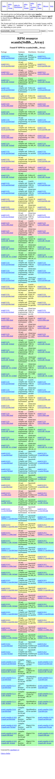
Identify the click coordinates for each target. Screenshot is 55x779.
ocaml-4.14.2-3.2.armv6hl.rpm (43, 645)
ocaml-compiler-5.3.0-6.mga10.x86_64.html (8, 671)
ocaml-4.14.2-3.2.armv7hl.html (7, 653)
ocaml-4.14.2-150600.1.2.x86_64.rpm (45, 637)
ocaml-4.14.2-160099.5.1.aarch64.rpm (45, 518)
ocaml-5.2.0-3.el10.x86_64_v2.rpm (45, 446)
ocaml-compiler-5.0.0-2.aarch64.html (8, 710)
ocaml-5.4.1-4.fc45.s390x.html (7, 73)
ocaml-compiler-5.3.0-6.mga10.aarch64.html (8, 663)
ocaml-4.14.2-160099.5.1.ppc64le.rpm (45, 525)
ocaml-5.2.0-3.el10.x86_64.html (7, 430)
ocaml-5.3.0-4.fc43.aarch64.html (7, 120)
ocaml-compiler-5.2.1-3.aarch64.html (8, 678)
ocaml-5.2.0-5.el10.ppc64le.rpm (43, 200)
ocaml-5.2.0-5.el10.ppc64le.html (7, 200)
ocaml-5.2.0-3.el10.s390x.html (7, 414)
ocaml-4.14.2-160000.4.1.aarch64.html (9, 549)
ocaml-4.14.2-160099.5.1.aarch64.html (9, 518)
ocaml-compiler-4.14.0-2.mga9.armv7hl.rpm (46, 726)
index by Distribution (18, 6)
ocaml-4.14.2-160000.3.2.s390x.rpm (44, 597)
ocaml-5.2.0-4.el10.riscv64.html (7, 311)
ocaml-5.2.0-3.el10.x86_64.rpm (43, 430)
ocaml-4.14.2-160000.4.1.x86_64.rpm (45, 573)
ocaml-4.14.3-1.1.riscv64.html (6, 510)
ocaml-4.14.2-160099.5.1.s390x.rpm (44, 533)
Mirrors (45, 6)
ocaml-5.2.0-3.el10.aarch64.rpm (43, 383)
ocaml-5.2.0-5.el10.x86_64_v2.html (9, 255)
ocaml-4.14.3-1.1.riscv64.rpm (42, 510)
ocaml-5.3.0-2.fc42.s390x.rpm (43, 168)
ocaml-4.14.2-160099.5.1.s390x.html (8, 533)
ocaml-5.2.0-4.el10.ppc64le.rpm (43, 287)
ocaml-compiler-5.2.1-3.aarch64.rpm (45, 678)
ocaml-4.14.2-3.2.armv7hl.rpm (43, 653)
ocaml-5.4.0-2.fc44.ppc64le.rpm (43, 97)
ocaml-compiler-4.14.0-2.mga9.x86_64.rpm (46, 742)
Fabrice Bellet (5, 753)
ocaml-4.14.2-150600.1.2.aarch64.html (9, 613)
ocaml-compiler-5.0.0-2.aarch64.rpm (45, 710)
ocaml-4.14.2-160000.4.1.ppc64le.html (9, 557)
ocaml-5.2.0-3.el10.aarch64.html (7, 383)
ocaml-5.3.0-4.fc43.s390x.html (7, 136)
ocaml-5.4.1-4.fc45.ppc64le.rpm (43, 65)
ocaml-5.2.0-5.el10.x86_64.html (7, 240)
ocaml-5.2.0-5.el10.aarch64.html (7, 184)
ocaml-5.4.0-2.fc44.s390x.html (7, 105)
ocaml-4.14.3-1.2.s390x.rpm (42, 494)
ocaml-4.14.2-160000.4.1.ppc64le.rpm (45, 557)
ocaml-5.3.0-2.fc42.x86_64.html (7, 176)
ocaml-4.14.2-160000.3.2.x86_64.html (9, 605)
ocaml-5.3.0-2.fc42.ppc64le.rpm (43, 160)
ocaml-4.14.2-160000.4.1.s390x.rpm (44, 565)
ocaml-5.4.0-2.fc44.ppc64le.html (7, 97)
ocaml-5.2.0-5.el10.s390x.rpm (43, 224)
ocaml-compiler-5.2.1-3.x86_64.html (8, 694)
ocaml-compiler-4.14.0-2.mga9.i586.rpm (46, 734)
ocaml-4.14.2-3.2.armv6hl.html (7, 645)
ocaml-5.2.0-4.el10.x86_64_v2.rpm (45, 367)
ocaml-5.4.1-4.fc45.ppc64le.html (7, 65)
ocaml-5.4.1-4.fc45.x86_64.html (7, 81)
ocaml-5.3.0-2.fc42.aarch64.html (7, 152)
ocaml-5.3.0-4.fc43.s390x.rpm (43, 136)
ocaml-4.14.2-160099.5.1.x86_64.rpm (45, 541)
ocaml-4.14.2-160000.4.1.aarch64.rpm (45, 549)
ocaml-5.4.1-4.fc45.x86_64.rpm (43, 81)
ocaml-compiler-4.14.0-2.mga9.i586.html (9, 734)
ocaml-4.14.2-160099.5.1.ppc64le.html (9, 525)
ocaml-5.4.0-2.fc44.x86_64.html (7, 113)
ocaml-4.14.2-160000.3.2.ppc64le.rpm (45, 589)
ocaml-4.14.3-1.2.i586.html (5, 478)
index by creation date (33, 6)
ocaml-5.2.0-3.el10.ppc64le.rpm (43, 398)
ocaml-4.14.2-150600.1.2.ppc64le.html (9, 621)
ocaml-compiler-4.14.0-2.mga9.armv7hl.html (9, 726)
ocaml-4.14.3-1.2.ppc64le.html (6, 486)
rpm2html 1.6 (14, 750)
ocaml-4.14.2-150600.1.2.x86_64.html (9, 637)
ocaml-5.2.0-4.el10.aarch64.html (7, 263)
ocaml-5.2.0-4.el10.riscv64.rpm (43, 311)
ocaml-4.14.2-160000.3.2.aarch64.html (9, 581)
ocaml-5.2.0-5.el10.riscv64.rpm (43, 216)
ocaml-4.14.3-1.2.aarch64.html (6, 454)
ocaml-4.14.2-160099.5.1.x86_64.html (9, 541)
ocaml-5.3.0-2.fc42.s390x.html (7, 168)
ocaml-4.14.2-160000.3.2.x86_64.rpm (45, 605)
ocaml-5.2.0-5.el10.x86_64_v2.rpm (45, 255)
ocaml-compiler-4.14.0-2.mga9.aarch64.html (9, 718)
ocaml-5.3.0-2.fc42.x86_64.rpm (43, 176)
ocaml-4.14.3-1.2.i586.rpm (42, 478)
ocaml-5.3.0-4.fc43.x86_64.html (7, 144)
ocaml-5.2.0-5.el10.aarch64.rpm (43, 184)
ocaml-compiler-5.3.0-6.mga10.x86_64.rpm (45, 671)
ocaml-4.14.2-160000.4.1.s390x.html (8, 565)
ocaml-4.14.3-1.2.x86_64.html (6, 502)
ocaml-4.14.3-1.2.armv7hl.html (7, 470)
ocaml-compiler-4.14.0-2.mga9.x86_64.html (9, 742)
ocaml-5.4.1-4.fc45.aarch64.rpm (43, 57)
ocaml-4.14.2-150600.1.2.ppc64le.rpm (45, 621)
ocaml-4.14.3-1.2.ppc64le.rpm (42, 486)
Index (4, 6)
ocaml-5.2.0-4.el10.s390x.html (7, 319)
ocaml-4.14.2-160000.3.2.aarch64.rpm (45, 581)
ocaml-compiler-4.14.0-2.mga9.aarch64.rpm (46, 718)
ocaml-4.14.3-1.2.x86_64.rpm (42, 502)
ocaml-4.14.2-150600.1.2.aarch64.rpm (45, 613)
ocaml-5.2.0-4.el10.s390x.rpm (43, 319)
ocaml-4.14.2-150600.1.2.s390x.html (8, 629)
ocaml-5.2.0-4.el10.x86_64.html (7, 343)
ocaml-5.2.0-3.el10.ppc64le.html (7, 398)
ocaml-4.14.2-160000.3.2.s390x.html (8, 597)
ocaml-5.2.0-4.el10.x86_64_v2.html (9, 367)
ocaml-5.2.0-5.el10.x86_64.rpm (43, 240)
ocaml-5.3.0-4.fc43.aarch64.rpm (43, 120)
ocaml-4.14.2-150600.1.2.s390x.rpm (44, 629)
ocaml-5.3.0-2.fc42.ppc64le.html (7, 160)
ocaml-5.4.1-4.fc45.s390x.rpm (43, 73)
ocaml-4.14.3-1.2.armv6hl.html (7, 462)
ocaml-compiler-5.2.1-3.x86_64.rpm (45, 694)
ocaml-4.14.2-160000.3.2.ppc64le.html (9, 589)
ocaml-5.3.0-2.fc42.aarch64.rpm (43, 152)
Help (51, 6)
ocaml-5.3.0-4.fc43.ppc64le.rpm (43, 128)
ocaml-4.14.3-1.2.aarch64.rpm (42, 454)
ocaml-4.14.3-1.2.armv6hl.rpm (43, 462)
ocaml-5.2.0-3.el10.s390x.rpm (43, 414)
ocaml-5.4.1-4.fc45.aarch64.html (7, 57)
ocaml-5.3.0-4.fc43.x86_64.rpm (43, 144)
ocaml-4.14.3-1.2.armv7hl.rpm (43, 470)
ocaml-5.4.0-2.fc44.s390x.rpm (43, 105)
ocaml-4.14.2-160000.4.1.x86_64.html (9, 573)
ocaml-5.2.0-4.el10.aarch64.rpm (43, 263)
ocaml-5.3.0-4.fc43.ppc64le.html (7, 128)
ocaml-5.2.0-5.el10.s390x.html (7, 224)
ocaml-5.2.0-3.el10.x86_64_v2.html (9, 446)
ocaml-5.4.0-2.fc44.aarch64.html (7, 89)
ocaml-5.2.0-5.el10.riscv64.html (7, 216)
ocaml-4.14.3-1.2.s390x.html (6, 494)
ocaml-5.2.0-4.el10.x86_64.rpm (43, 343)
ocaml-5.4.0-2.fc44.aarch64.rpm (43, 89)
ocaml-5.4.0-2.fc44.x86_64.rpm (43, 113)
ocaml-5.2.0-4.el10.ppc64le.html (7, 287)
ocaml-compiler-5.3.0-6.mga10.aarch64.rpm (45, 663)
